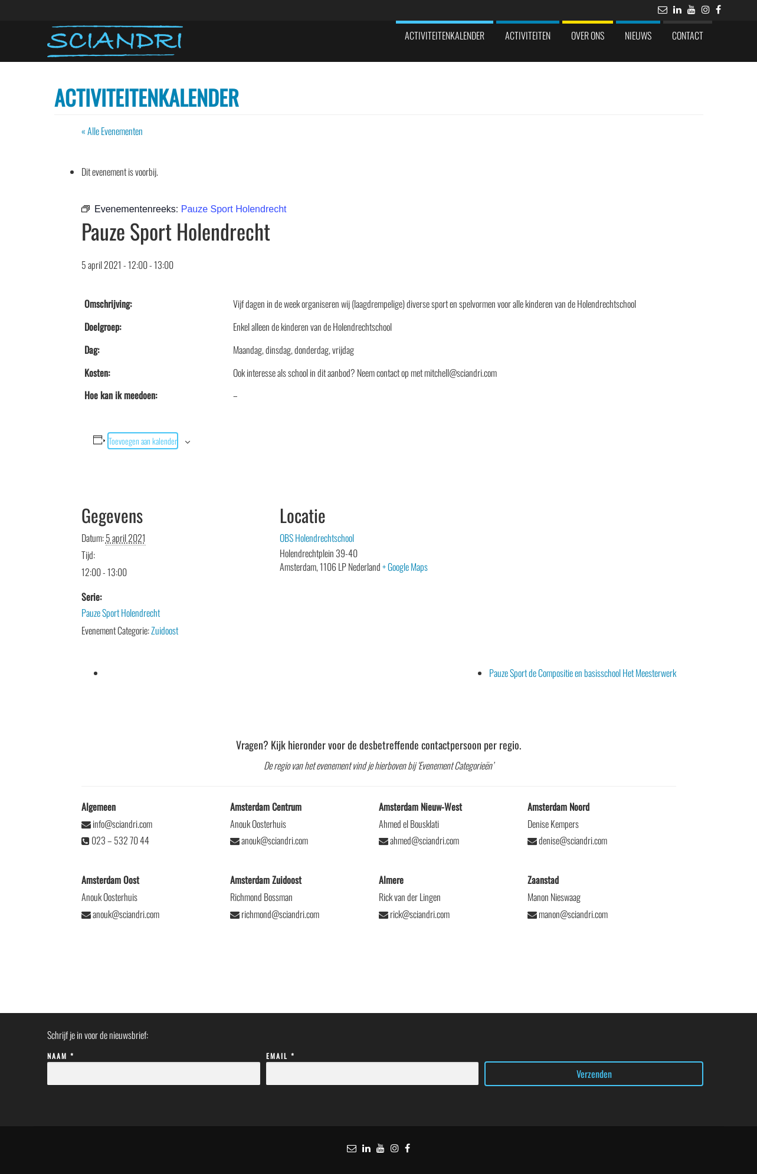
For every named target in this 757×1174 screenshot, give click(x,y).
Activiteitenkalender (444, 35)
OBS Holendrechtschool (317, 538)
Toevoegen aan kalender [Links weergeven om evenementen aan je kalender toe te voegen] (143, 441)
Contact (687, 35)
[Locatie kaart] (570, 556)
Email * (372, 1065)
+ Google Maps (405, 567)
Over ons (587, 35)
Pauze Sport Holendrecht (120, 613)
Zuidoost (164, 630)
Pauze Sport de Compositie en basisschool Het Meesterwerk (582, 673)
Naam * (153, 1065)
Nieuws (638, 35)
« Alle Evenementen (112, 131)
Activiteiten (527, 35)
